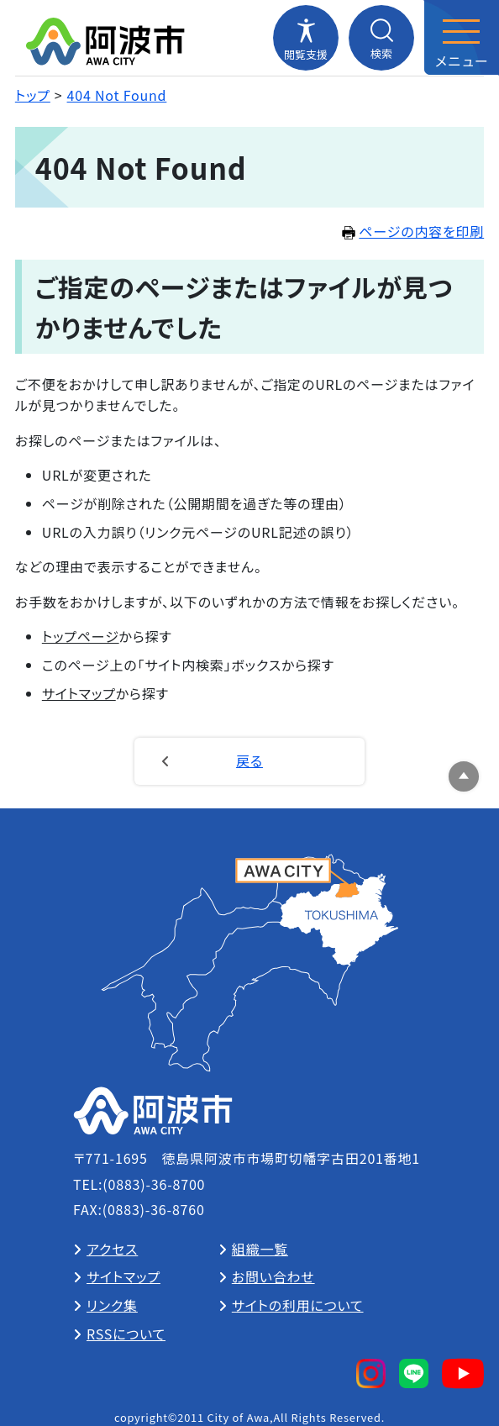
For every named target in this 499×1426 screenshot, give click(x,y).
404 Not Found (117, 95)
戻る (249, 760)
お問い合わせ (273, 1276)
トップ (32, 95)
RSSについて (126, 1333)
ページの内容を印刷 (413, 231)
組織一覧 (260, 1249)
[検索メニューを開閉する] (381, 37)
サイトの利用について (298, 1305)
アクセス (112, 1249)
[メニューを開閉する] (461, 38)
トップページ (80, 636)
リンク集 (112, 1305)
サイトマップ (79, 693)
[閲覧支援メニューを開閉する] (305, 37)
